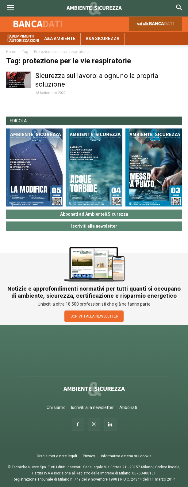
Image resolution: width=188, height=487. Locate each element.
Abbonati (128, 407)
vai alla (156, 25)
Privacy (89, 456)
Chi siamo (56, 407)
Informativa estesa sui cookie (126, 456)
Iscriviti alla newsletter (94, 226)
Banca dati (38, 24)
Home (11, 52)
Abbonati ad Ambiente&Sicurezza (94, 214)
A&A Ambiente (59, 38)
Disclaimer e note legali (57, 456)
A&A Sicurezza (102, 38)
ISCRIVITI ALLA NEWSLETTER (94, 316)
